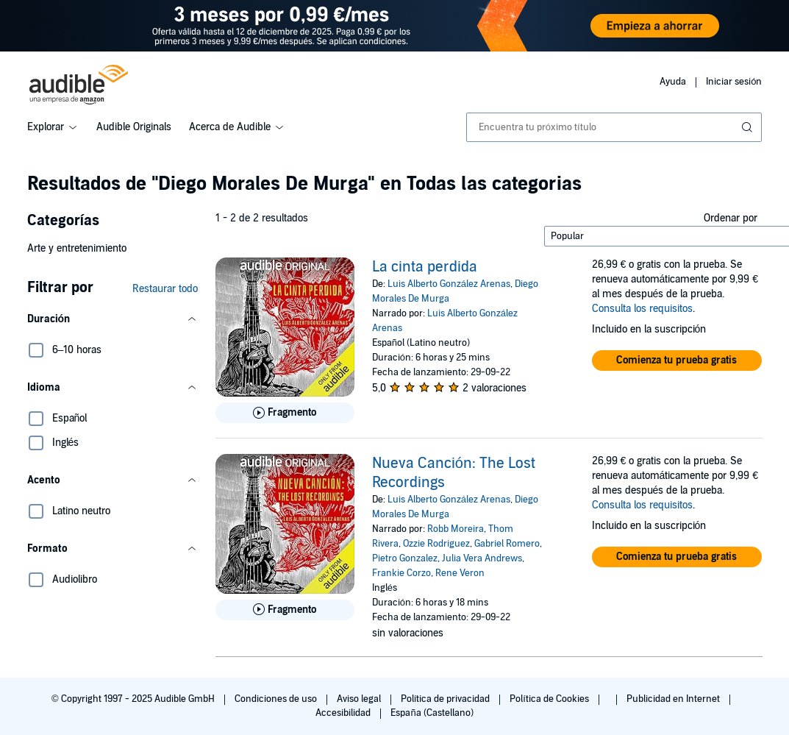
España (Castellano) (431, 713)
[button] (112, 319)
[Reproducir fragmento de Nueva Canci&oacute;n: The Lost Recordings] (284, 610)
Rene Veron (460, 573)
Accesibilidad (344, 713)
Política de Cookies (550, 699)
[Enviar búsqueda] (748, 127)
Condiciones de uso (277, 699)
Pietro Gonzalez (405, 558)
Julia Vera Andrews (482, 558)
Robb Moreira (455, 529)
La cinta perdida (424, 267)
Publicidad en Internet (674, 699)
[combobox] (614, 127)
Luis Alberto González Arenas (449, 284)
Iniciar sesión (734, 82)
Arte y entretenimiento (76, 248)
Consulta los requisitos (642, 308)
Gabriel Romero (507, 544)
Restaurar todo (165, 289)
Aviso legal (360, 699)
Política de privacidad (447, 699)
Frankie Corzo (401, 573)
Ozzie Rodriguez (436, 544)
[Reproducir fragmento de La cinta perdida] (284, 412)
